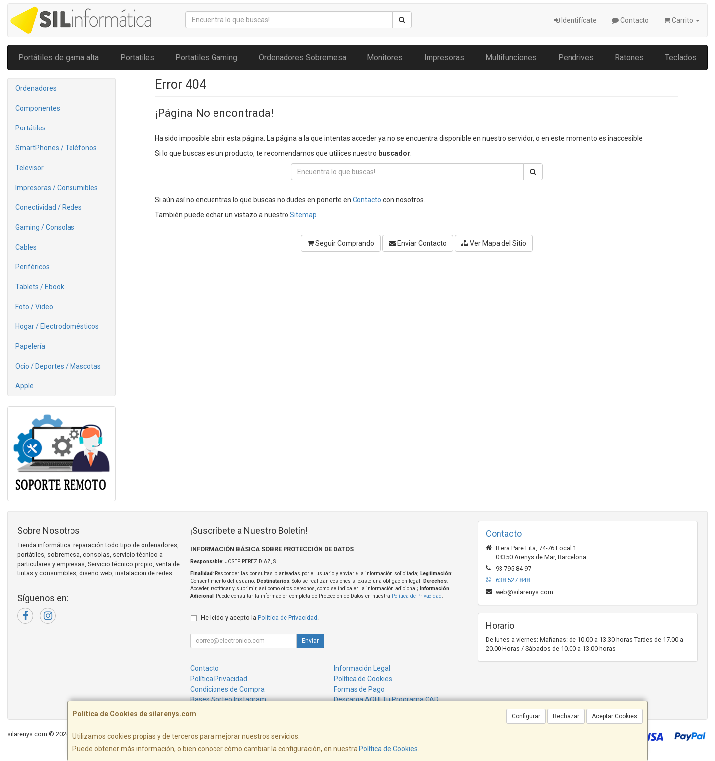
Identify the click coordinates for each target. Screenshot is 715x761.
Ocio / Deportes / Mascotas (58, 366)
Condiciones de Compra (227, 689)
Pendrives (576, 57)
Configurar (526, 716)
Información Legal (362, 668)
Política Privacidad (218, 679)
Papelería (30, 346)
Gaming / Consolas (44, 227)
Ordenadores (36, 88)
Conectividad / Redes (48, 207)
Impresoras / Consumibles (56, 187)
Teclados (681, 57)
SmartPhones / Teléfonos (56, 148)
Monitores (385, 57)
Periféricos (32, 267)
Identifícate (575, 20)
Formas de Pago (359, 689)
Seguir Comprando (340, 243)
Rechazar (566, 716)
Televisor (29, 168)
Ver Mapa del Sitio (493, 243)
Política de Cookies (388, 749)
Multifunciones (511, 57)
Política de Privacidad (417, 596)
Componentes (37, 108)
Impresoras (444, 57)
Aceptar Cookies (614, 716)
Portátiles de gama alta (58, 57)
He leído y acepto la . (260, 617)
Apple (24, 386)
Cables (26, 247)
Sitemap (303, 215)
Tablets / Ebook (39, 287)
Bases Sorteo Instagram (228, 699)
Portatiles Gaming (206, 57)
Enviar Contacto (418, 243)
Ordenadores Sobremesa (302, 57)
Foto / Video (34, 307)
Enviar (310, 640)
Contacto (630, 20)
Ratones (629, 57)
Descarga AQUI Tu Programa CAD (386, 699)
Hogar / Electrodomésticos (57, 326)
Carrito (682, 20)
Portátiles (30, 128)
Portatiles (137, 57)
